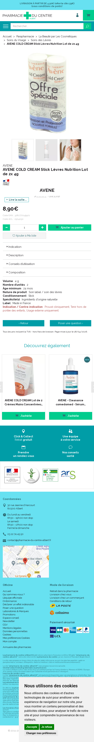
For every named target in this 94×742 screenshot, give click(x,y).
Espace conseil (11, 617)
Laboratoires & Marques (16, 611)
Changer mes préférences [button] (41, 733)
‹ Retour (23, 323)
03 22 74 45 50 (15, 534)
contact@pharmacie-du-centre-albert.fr (29, 540)
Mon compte (10, 641)
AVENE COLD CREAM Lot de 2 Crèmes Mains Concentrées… (24, 402)
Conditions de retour (61, 601)
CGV (5, 624)
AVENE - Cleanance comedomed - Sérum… (71, 402)
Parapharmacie (25, 36)
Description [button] (14, 255)
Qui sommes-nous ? (14, 594)
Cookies (7, 634)
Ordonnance (10, 601)
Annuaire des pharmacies (17, 647)
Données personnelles (15, 631)
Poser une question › (70, 323)
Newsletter (9, 621)
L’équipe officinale (12, 597)
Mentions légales (12, 628)
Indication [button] (13, 246)
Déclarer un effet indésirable (18, 604)
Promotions (9, 614)
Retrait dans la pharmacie (64, 591)
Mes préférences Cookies (16, 638)
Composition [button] (15, 272)
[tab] (47, 247)
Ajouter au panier (70, 227)
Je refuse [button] (46, 726)
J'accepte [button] (31, 726)
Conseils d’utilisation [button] (20, 264)
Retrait (23, 435)
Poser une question (13, 608)
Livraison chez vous (60, 594)
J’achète (23, 415)
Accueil (7, 36)
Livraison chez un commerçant (67, 597)
